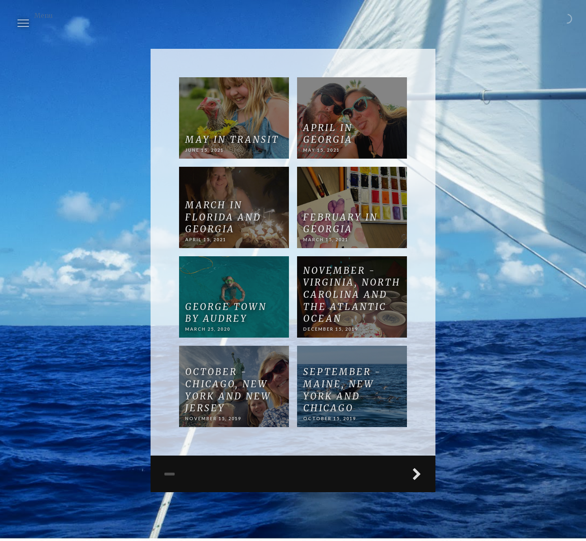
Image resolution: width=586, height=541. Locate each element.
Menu (25, 18)
